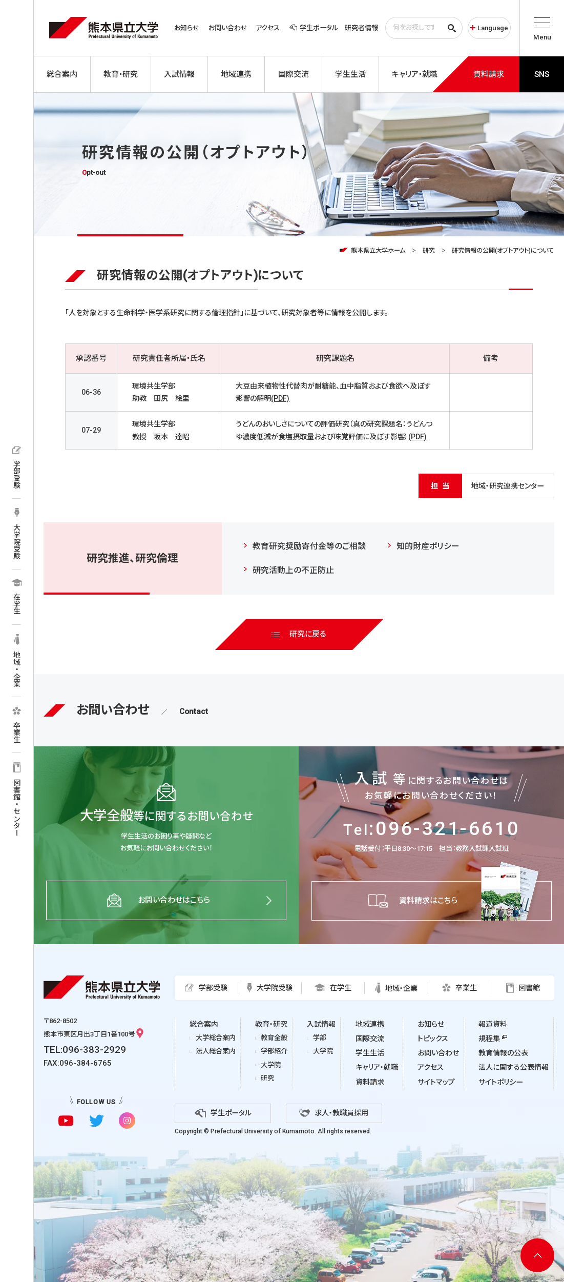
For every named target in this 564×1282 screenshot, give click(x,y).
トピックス (432, 1038)
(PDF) (280, 398)
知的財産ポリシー (427, 546)
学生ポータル (313, 28)
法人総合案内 (216, 1051)
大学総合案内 (216, 1038)
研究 (429, 250)
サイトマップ (436, 1082)
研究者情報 (361, 28)
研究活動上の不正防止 (293, 570)
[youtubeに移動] (65, 1120)
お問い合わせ (227, 28)
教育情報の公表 (503, 1053)
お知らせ (186, 28)
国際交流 (370, 1038)
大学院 (271, 1065)
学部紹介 (274, 1051)
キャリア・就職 (377, 1067)
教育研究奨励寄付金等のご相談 (309, 546)
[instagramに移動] (127, 1120)
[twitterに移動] (96, 1120)
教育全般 (274, 1038)
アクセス (268, 28)
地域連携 (370, 1024)
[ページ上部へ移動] (537, 1255)
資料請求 (370, 1082)
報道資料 (492, 1024)
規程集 (489, 1038)
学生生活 (370, 1053)
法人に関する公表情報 (513, 1067)
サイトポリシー (500, 1082)
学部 (319, 1038)
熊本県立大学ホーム (378, 250)
